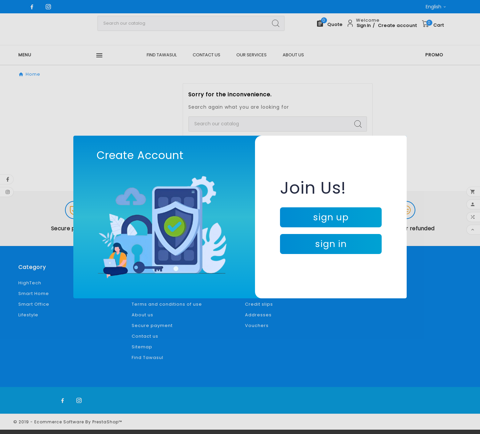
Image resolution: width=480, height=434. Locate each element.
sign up (331, 217)
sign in (331, 244)
